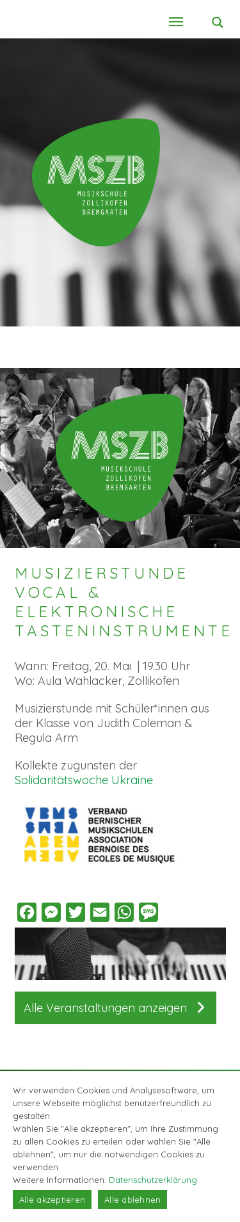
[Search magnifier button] (218, 22)
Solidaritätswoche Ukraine (84, 780)
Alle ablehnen (132, 1199)
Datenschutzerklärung (153, 1180)
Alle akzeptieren (52, 1199)
